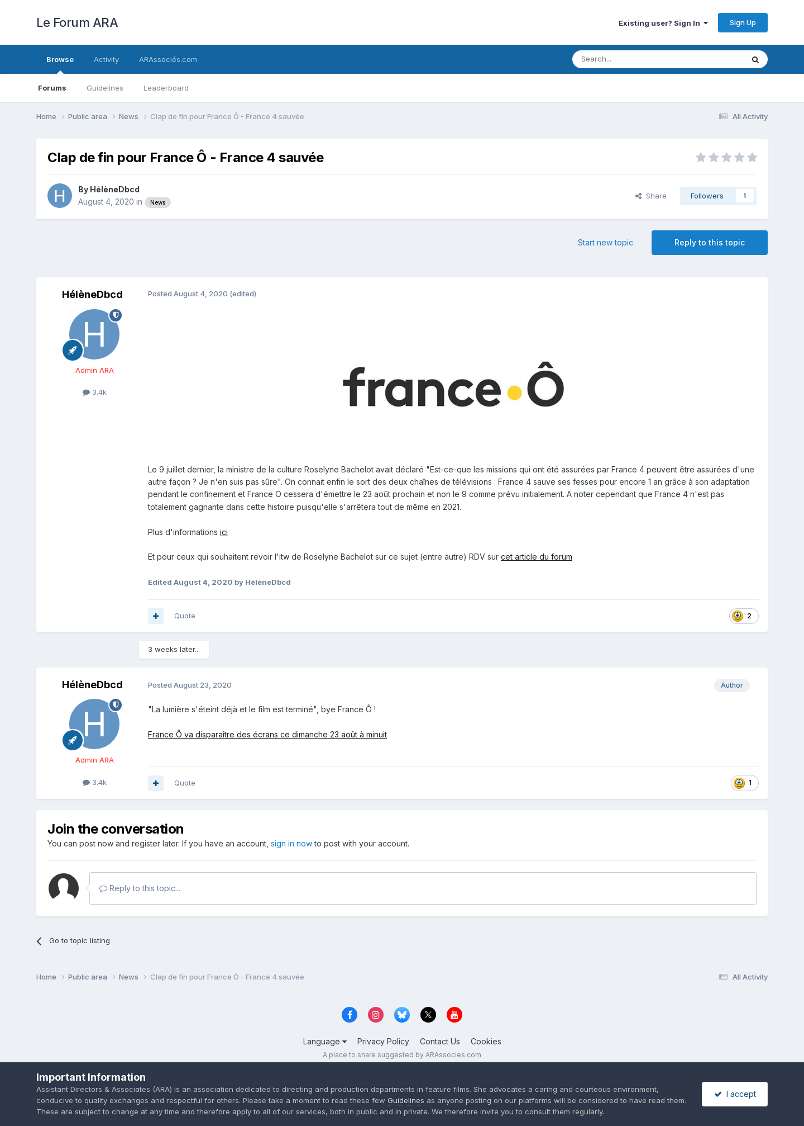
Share (651, 195)
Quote (184, 615)
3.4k (95, 391)
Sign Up (743, 22)
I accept (735, 1094)
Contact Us (440, 1041)
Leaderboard (166, 87)
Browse (60, 64)
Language (325, 1041)
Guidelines (105, 87)
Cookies (486, 1041)
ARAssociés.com (168, 59)
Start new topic (605, 242)
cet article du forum (536, 556)
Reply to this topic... (139, 888)
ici (224, 532)
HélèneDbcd (115, 189)
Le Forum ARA (77, 22)
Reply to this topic (709, 242)
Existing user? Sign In (663, 22)
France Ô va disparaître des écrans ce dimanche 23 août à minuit (267, 734)
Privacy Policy (383, 1041)
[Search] (629, 59)
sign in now (291, 843)
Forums (52, 87)
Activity (106, 59)
